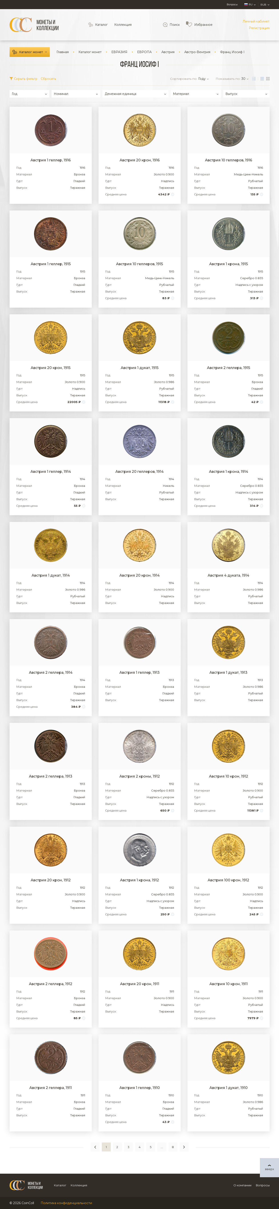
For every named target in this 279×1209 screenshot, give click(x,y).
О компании (242, 1185)
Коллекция (123, 25)
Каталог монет (31, 52)
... (162, 1147)
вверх (269, 1169)
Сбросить (48, 79)
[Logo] (34, 25)
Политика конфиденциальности (66, 1203)
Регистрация (259, 28)
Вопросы (232, 4)
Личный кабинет (256, 21)
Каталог (101, 25)
